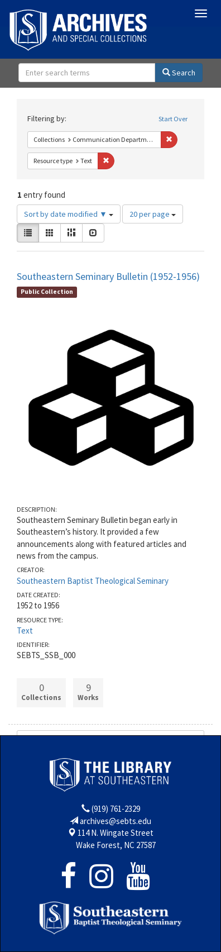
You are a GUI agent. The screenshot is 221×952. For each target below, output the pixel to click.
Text (25, 630)
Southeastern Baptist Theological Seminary (93, 580)
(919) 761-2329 (116, 808)
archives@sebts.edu (115, 821)
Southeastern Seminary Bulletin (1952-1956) (108, 276)
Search (178, 73)
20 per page (152, 214)
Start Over (173, 119)
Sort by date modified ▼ (68, 214)
